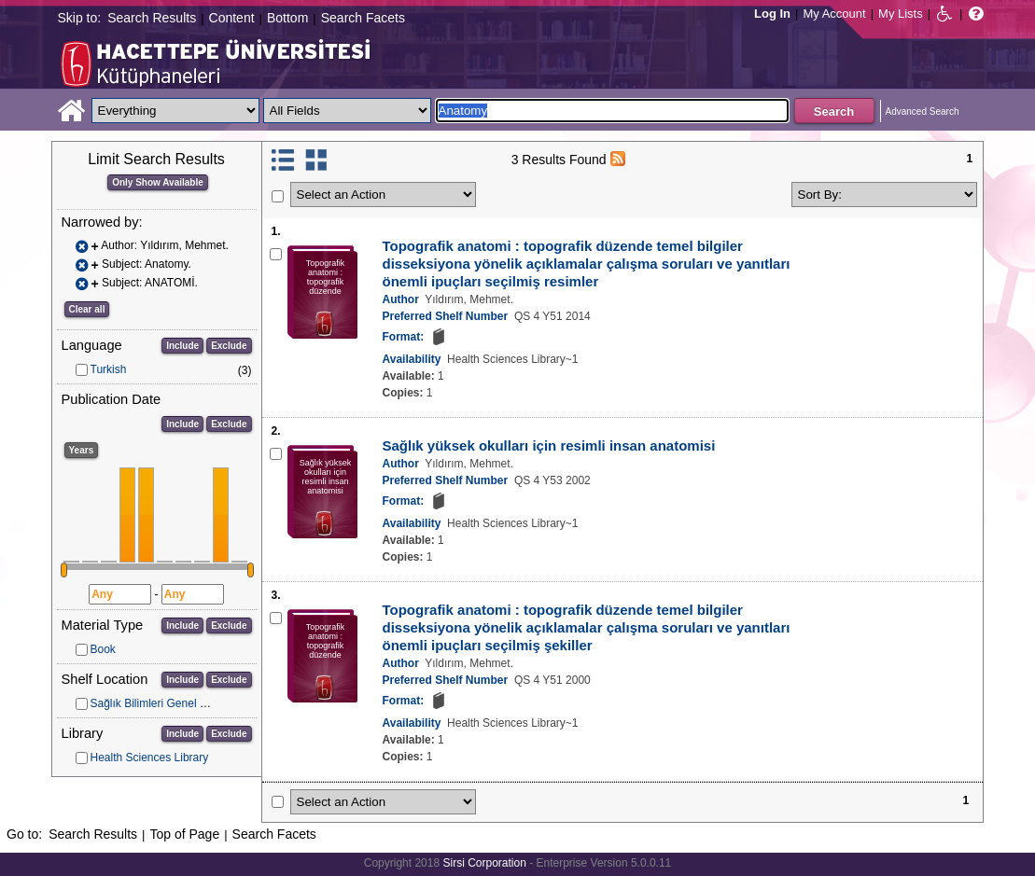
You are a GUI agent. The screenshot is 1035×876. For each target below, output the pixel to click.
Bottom (287, 17)
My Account (834, 14)
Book (103, 649)
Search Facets (363, 17)
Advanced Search (922, 111)
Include (182, 346)
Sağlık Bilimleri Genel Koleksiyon (172, 703)
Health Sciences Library (150, 757)
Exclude (228, 346)
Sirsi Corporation (483, 862)
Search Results (151, 17)
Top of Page (184, 834)
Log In (772, 14)
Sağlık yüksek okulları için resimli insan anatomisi (549, 445)
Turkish (109, 369)
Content (232, 17)
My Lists (900, 14)
